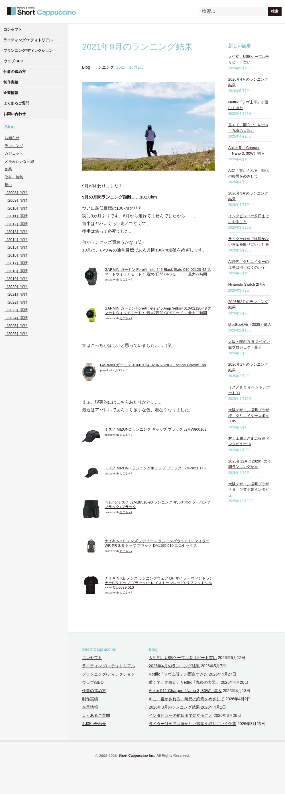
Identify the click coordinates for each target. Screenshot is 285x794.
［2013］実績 (16, 232)
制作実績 (10, 82)
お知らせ (12, 138)
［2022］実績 (16, 302)
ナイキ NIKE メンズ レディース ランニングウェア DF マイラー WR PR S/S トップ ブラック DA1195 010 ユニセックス (157, 543)
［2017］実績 (16, 263)
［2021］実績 (16, 294)
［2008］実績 (16, 193)
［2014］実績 (16, 240)
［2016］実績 (16, 255)
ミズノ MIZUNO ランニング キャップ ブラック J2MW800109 (156, 429)
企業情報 (10, 93)
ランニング (14, 146)
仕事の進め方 (14, 71)
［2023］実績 (16, 310)
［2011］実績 (16, 216)
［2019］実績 (16, 279)
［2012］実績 (16, 224)
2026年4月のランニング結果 (174, 666)
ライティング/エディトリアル (28, 40)
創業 (8, 169)
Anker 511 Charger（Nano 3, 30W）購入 (185, 690)
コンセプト (12, 29)
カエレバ (125, 279)
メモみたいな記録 (19, 161)
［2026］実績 (16, 333)
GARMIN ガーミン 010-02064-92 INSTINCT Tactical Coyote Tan (153, 365)
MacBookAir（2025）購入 (249, 324)
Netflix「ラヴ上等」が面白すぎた (178, 674)
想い (8, 185)
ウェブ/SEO (13, 61)
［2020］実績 (16, 287)
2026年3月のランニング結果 (174, 707)
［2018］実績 (16, 271)
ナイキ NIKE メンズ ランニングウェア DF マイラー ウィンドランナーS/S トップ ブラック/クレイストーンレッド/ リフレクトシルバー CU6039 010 (159, 582)
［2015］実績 (16, 247)
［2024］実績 (16, 318)
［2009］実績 (16, 200)
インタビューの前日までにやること (181, 715)
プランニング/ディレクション (28, 50)
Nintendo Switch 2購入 (247, 284)
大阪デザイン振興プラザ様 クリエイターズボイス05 (248, 415)
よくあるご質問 (16, 103)
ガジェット (14, 153)
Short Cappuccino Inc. (137, 756)
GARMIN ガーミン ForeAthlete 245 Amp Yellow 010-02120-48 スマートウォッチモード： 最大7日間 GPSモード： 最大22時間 (158, 310)
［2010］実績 (16, 208)
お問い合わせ (14, 114)
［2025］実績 (16, 326)
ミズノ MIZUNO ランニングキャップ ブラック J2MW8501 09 (156, 468)
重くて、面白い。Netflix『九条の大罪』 (184, 682)
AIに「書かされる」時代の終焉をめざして (186, 699)
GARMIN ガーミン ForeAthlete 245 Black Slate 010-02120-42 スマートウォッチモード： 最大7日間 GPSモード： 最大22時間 (158, 271)
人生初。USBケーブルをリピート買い (183, 657)
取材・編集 (14, 177)
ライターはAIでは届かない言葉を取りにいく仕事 (192, 723)
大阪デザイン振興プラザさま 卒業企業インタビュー (248, 489)
